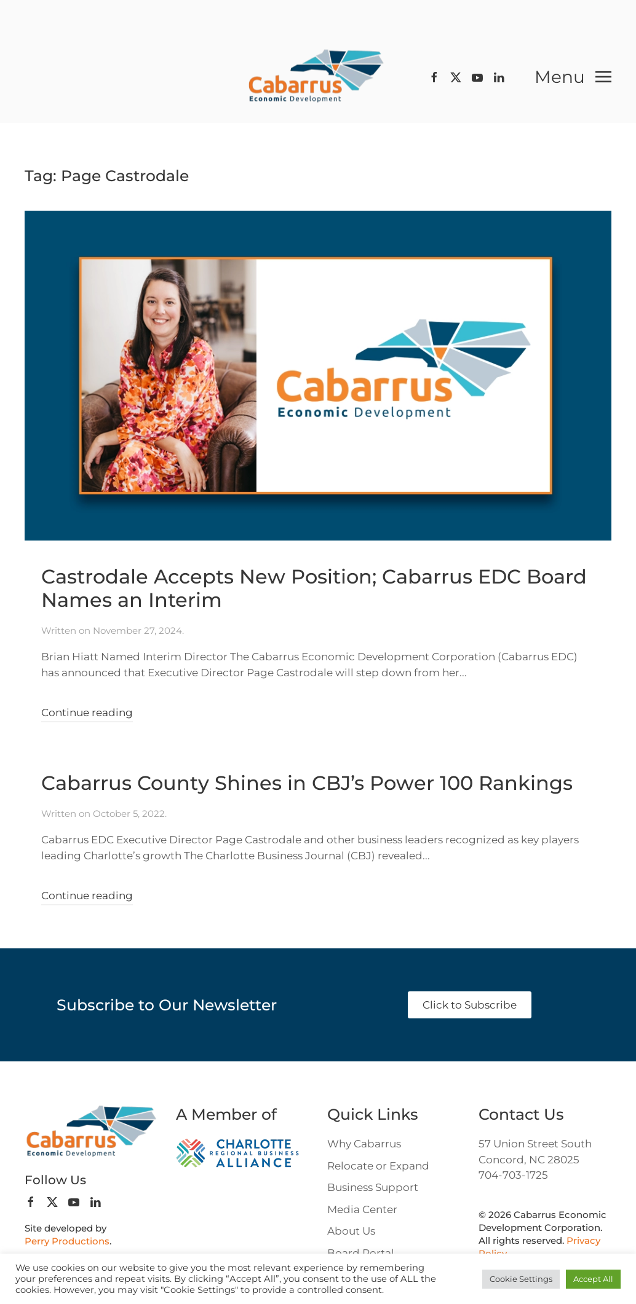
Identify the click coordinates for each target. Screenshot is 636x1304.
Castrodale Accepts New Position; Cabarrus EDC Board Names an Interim (314, 588)
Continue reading (87, 712)
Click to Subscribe (470, 1005)
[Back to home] (318, 77)
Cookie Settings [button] (521, 1279)
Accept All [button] (593, 1279)
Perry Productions (67, 1241)
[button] (573, 76)
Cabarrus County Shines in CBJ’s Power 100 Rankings (307, 783)
